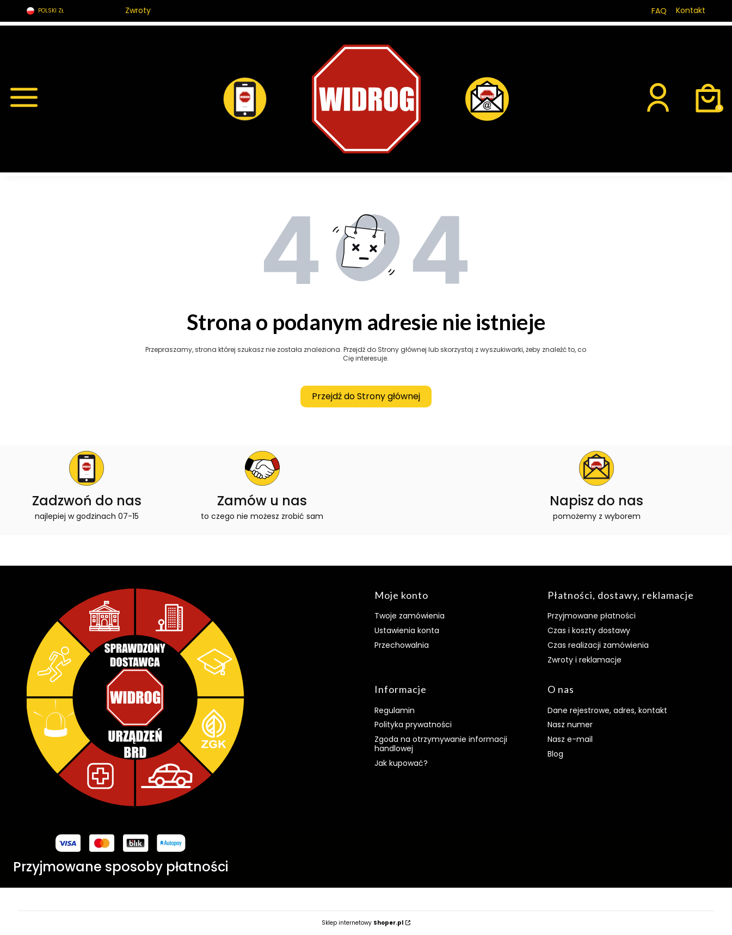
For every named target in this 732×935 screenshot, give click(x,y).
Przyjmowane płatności (592, 615)
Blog (555, 753)
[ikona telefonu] (87, 486)
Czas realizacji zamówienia (598, 645)
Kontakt (690, 10)
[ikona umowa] (262, 486)
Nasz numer (570, 724)
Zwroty (138, 10)
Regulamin (394, 710)
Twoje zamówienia (409, 615)
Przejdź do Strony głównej (366, 396)
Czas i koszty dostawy (589, 630)
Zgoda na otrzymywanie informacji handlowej (440, 744)
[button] (93, 99)
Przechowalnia (401, 645)
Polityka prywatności (413, 724)
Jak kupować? (401, 763)
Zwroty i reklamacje (585, 659)
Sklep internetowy (362, 923)
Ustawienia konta (406, 630)
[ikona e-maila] (596, 486)
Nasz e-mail (570, 739)
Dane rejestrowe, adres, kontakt (607, 710)
